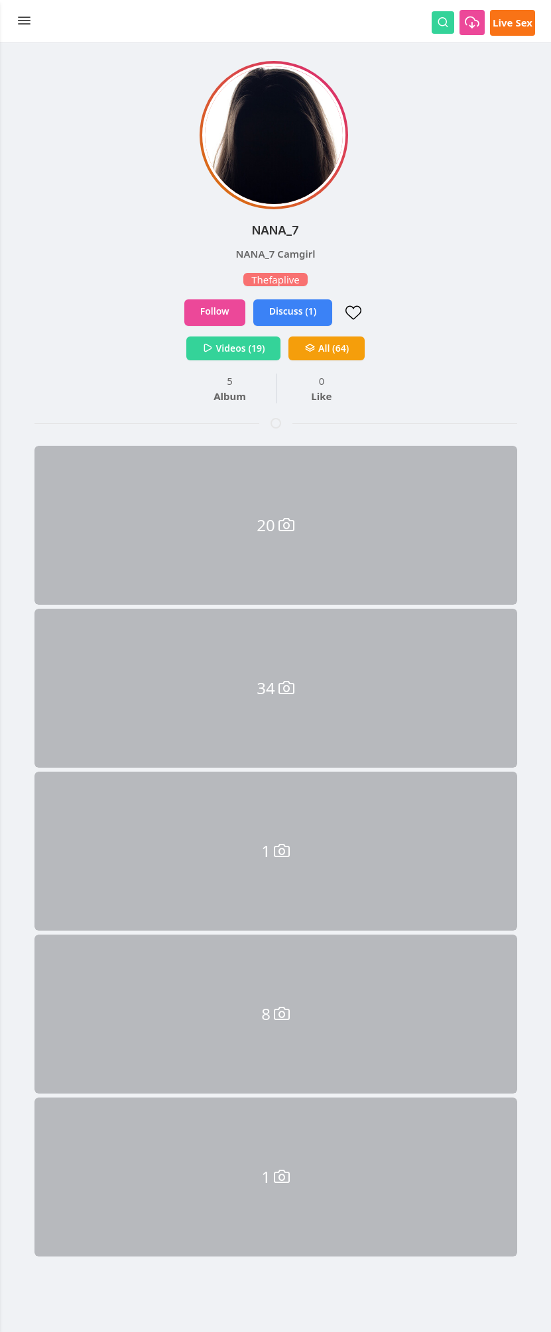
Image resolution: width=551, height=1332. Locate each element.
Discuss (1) (293, 311)
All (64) (326, 348)
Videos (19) (233, 348)
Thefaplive (275, 279)
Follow (214, 311)
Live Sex (512, 22)
